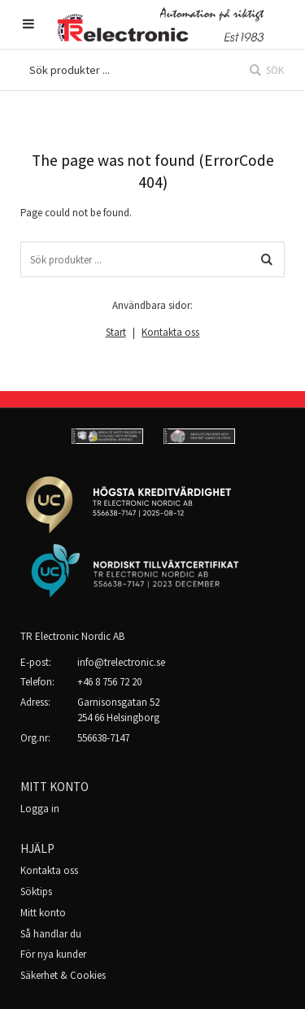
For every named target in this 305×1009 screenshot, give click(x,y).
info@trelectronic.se (121, 662)
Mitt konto (43, 913)
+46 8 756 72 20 (109, 682)
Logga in (39, 808)
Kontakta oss (170, 332)
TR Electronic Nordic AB (72, 636)
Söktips (36, 891)
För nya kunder (53, 954)
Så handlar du (50, 934)
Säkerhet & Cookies (63, 975)
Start (116, 332)
